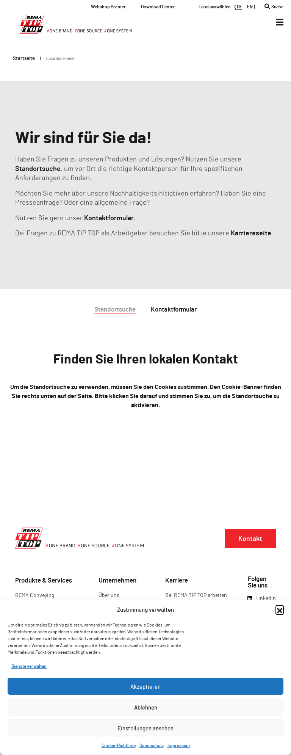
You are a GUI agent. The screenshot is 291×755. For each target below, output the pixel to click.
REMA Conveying (34, 595)
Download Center (158, 6)
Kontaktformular (109, 217)
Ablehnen (145, 707)
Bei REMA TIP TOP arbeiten (196, 595)
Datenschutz (151, 745)
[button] (279, 609)
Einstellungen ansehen (145, 728)
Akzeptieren (145, 686)
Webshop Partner (108, 6)
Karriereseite (251, 233)
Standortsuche (38, 168)
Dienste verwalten (29, 666)
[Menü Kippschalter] (279, 22)
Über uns (109, 595)
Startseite (24, 58)
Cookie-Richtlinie (119, 745)
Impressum (178, 745)
